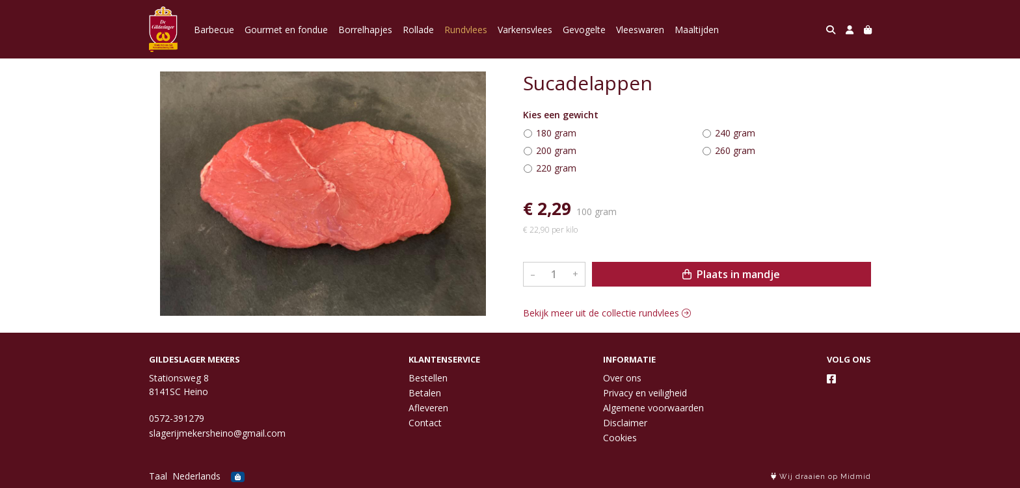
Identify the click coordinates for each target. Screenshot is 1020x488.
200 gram (556, 150)
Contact (425, 423)
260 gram (735, 150)
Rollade (418, 29)
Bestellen (428, 378)
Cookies (620, 437)
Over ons (622, 378)
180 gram (556, 133)
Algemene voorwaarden (653, 408)
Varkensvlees (525, 29)
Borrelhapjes (365, 29)
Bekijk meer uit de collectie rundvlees (607, 313)
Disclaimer (625, 423)
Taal (158, 476)
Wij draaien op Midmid (821, 476)
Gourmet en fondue (286, 29)
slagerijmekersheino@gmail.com (217, 433)
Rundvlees (465, 29)
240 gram (735, 133)
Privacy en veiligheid (645, 393)
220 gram (556, 168)
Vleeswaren (640, 29)
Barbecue (214, 29)
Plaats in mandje (731, 274)
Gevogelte (584, 29)
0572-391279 (176, 418)
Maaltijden (697, 29)
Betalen (425, 393)
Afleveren (428, 408)
